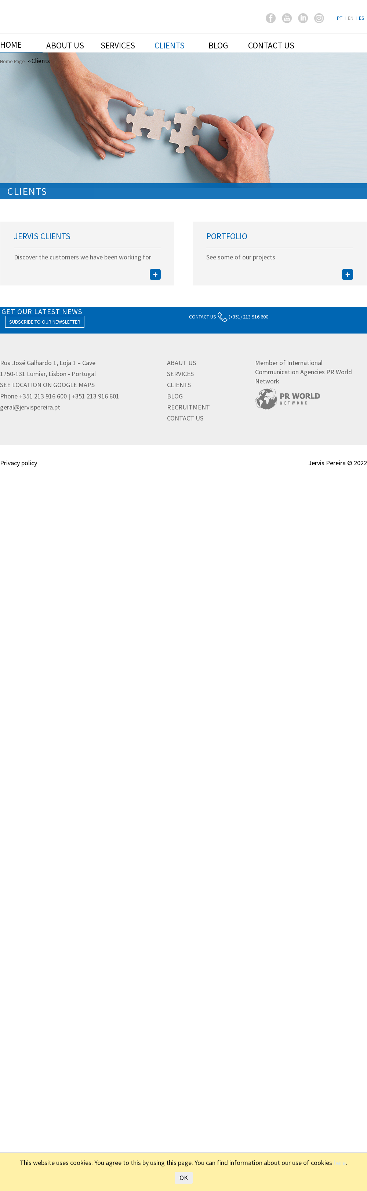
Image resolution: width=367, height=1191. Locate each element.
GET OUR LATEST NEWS (41, 311)
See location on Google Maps (47, 384)
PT (339, 18)
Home (11, 44)
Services (118, 45)
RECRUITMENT (188, 407)
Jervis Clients (42, 236)
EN (350, 18)
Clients (170, 45)
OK (183, 1177)
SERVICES (180, 373)
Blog (218, 45)
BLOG (175, 396)
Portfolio (226, 236)
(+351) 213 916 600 (243, 316)
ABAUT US (181, 362)
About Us (65, 45)
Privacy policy (18, 463)
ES (361, 18)
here (340, 1162)
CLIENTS (179, 384)
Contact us (271, 45)
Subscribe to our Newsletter (44, 321)
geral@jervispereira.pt (30, 407)
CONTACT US (202, 316)
